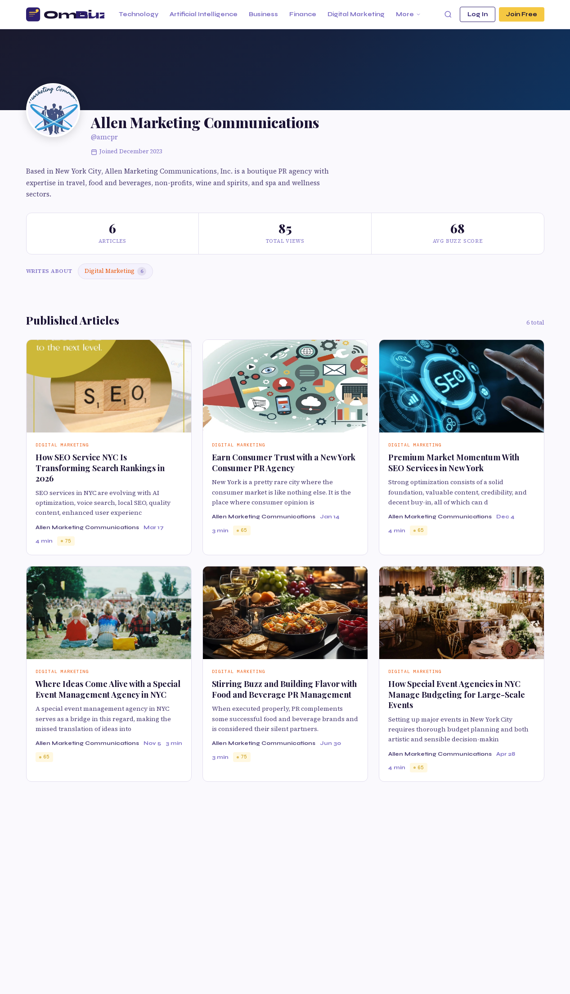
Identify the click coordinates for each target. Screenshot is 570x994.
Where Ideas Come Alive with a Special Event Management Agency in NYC (108, 689)
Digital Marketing (356, 14)
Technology (138, 14)
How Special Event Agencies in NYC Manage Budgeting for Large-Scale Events (456, 694)
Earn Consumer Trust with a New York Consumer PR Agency (283, 462)
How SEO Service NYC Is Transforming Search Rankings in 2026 (100, 468)
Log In (477, 14)
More (408, 14)
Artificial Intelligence (204, 14)
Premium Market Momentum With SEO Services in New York (453, 462)
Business (263, 14)
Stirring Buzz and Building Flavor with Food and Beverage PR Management (284, 689)
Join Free (521, 14)
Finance (302, 14)
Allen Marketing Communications (87, 527)
